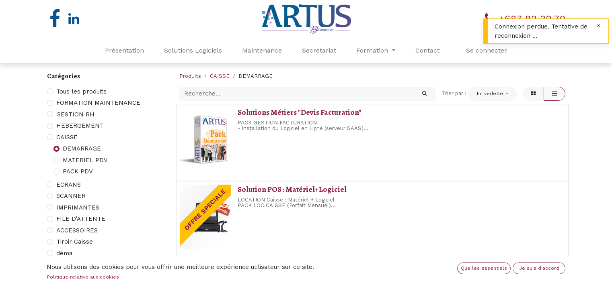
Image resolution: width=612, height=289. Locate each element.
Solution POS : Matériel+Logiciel (292, 189)
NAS (62, 264)
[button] (492, 93)
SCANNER (71, 195)
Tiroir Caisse (74, 241)
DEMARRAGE (82, 148)
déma (64, 253)
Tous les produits (81, 91)
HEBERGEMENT (80, 125)
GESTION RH (75, 114)
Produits (190, 76)
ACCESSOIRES (77, 230)
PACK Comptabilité (270, 266)
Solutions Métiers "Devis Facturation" (299, 112)
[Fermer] (598, 26)
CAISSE (67, 137)
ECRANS (68, 184)
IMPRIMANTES (77, 207)
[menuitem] (124, 50)
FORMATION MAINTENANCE (98, 102)
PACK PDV (78, 171)
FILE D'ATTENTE (80, 218)
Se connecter (486, 50)
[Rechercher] (424, 94)
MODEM (68, 276)
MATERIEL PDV (85, 160)
